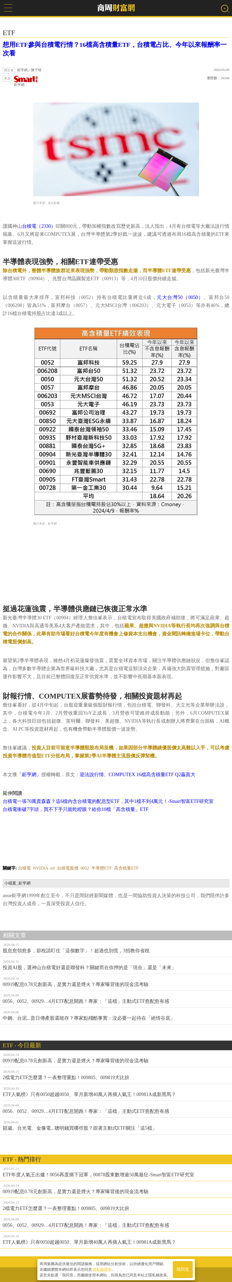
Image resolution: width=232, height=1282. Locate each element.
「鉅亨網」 (29, 774)
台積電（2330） (39, 226)
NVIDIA (40, 868)
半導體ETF (101, 868)
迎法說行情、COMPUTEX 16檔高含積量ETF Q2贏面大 (137, 774)
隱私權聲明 (102, 1269)
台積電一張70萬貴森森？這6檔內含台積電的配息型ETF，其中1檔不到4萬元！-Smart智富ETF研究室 (108, 801)
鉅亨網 (26, 81)
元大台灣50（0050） (180, 297)
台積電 (24, 868)
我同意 (182, 1269)
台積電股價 (67, 868)
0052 (85, 868)
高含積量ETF (126, 868)
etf (52, 868)
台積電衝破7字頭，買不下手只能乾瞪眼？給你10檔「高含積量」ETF (76, 809)
